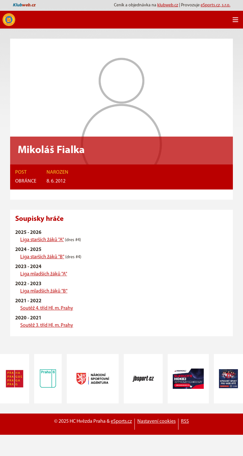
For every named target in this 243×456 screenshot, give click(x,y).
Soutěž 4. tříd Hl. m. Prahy (46, 308)
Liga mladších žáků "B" (43, 291)
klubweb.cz (167, 5)
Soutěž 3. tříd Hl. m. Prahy (46, 325)
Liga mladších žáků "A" (43, 274)
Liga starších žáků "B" (42, 257)
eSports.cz (121, 421)
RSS (185, 421)
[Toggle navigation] (235, 20)
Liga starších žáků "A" (42, 239)
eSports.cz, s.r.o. (215, 5)
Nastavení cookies (156, 421)
